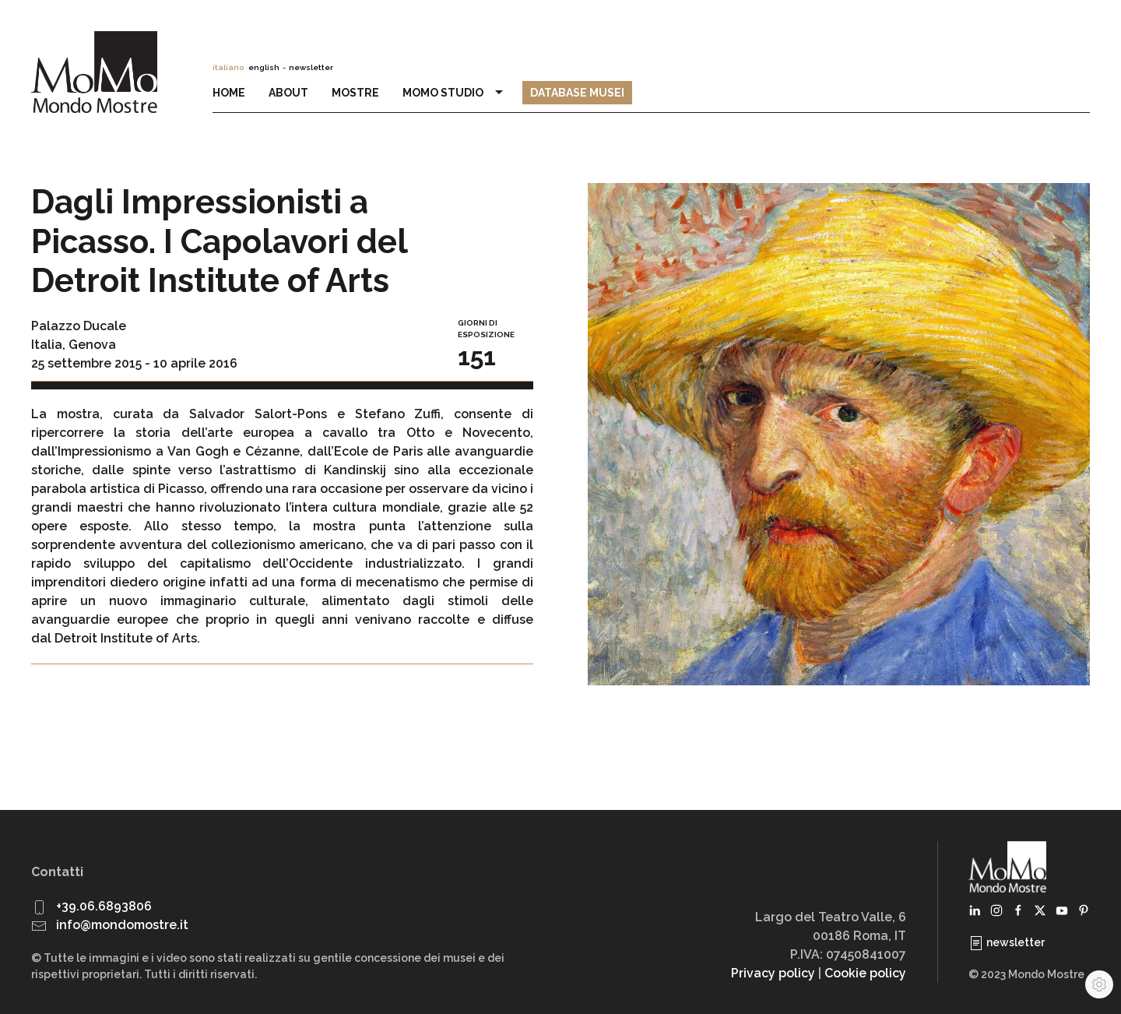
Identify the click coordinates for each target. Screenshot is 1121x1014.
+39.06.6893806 (104, 906)
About (288, 92)
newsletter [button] (311, 67)
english (263, 67)
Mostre (355, 92)
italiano (228, 67)
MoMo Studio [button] (454, 92)
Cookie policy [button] (865, 973)
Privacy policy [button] (773, 973)
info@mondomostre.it (122, 924)
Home (229, 92)
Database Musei (577, 92)
